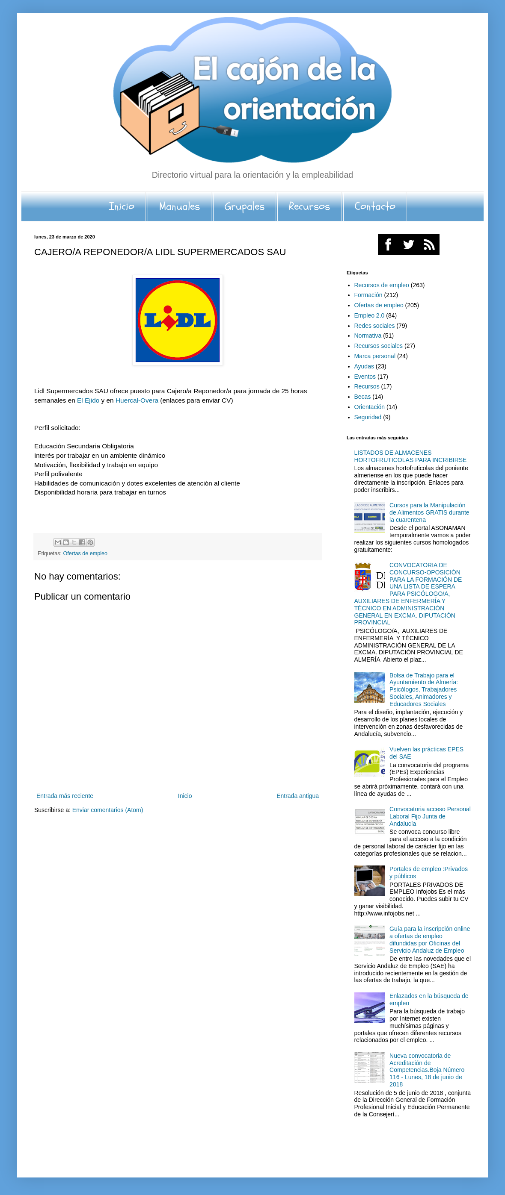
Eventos (365, 376)
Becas (362, 396)
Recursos (309, 206)
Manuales (179, 206)
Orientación (369, 406)
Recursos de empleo (381, 285)
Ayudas (364, 366)
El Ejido (89, 400)
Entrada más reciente (64, 795)
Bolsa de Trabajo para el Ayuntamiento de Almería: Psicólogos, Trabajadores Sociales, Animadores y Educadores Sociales (423, 689)
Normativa (368, 335)
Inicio (121, 206)
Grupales (244, 206)
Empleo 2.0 (369, 315)
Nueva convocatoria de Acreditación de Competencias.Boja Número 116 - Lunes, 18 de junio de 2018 (426, 1070)
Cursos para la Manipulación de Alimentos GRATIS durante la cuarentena (429, 512)
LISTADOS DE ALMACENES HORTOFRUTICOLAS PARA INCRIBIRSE (410, 456)
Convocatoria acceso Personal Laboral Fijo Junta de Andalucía (430, 816)
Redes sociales (374, 325)
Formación (368, 294)
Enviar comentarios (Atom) (107, 809)
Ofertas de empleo (85, 553)
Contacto (375, 206)
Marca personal (375, 356)
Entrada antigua (297, 795)
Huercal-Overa (137, 400)
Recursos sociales (378, 345)
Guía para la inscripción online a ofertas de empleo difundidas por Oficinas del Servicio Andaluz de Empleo (429, 939)
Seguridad (368, 417)
